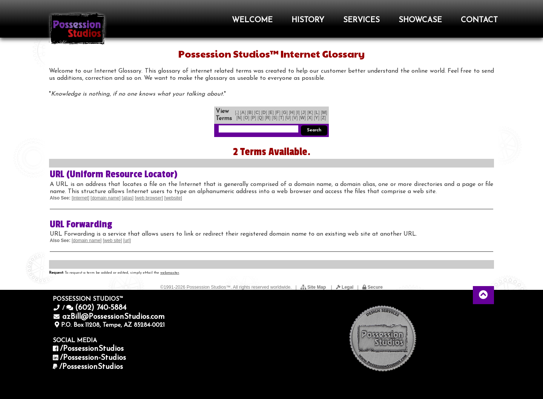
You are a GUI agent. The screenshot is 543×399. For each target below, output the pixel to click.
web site (112, 240)
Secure (372, 287)
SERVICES (361, 20)
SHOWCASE (420, 20)
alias (127, 198)
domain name (105, 198)
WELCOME (252, 20)
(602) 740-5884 (100, 308)
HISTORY (307, 20)
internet (80, 198)
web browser (149, 198)
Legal (345, 287)
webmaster (169, 273)
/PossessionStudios (92, 349)
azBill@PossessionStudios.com (113, 317)
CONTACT (479, 20)
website (173, 198)
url (126, 240)
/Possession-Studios (93, 358)
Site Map (314, 287)
